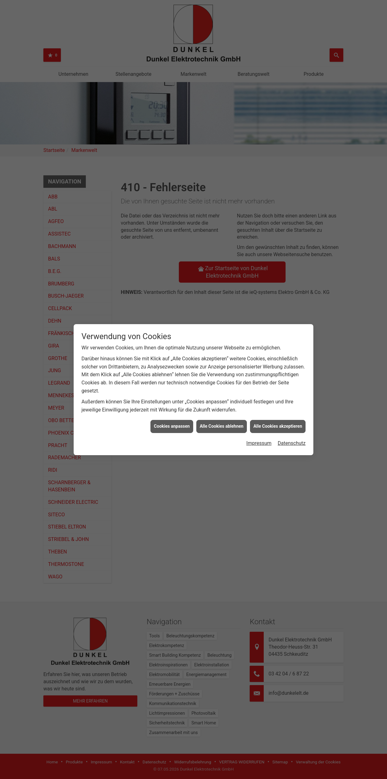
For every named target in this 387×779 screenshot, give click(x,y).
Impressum (259, 432)
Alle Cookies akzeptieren (277, 415)
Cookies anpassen (172, 415)
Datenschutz (292, 432)
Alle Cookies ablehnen (221, 415)
